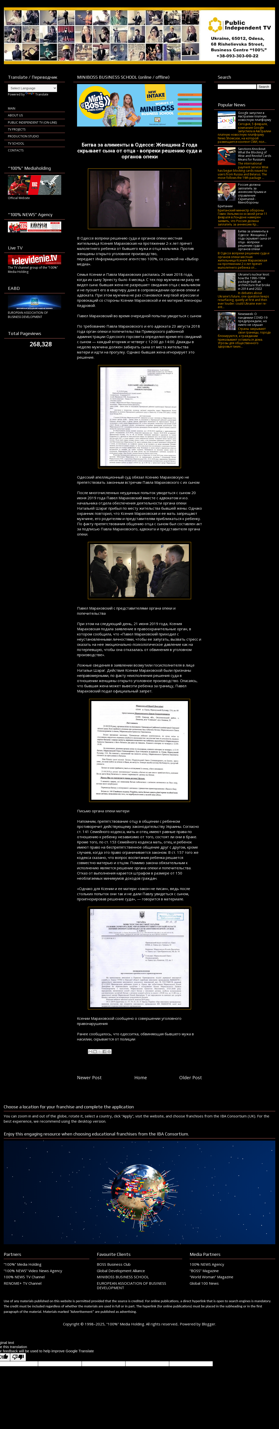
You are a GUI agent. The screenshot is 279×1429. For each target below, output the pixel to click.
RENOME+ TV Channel (22, 1283)
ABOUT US (15, 115)
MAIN (11, 108)
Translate (36, 94)
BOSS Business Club (114, 1264)
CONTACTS (15, 150)
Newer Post (89, 1077)
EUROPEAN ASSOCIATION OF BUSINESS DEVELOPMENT (131, 1285)
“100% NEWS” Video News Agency (33, 1270)
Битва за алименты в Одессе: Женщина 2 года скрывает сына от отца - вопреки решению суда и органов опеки (254, 240)
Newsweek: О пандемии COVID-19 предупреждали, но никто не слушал (252, 319)
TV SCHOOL (16, 143)
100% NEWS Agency (207, 1264)
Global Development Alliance (121, 1270)
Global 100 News (204, 1283)
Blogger (208, 1323)
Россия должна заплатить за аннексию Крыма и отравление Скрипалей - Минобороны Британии (242, 195)
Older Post (190, 1077)
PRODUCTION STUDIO (23, 136)
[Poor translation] (18, 1357)
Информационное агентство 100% (126, 258)
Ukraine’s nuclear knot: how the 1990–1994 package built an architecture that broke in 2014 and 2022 (254, 281)
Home (140, 1077)
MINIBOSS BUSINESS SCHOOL (123, 1276)
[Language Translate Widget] (32, 88)
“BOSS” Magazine (204, 1270)
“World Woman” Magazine (211, 1276)
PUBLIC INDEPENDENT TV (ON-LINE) (32, 122)
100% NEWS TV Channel (24, 1276)
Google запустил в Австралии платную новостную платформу (254, 116)
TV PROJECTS (16, 129)
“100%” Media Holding (22, 1264)
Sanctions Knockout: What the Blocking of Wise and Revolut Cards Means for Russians (254, 154)
